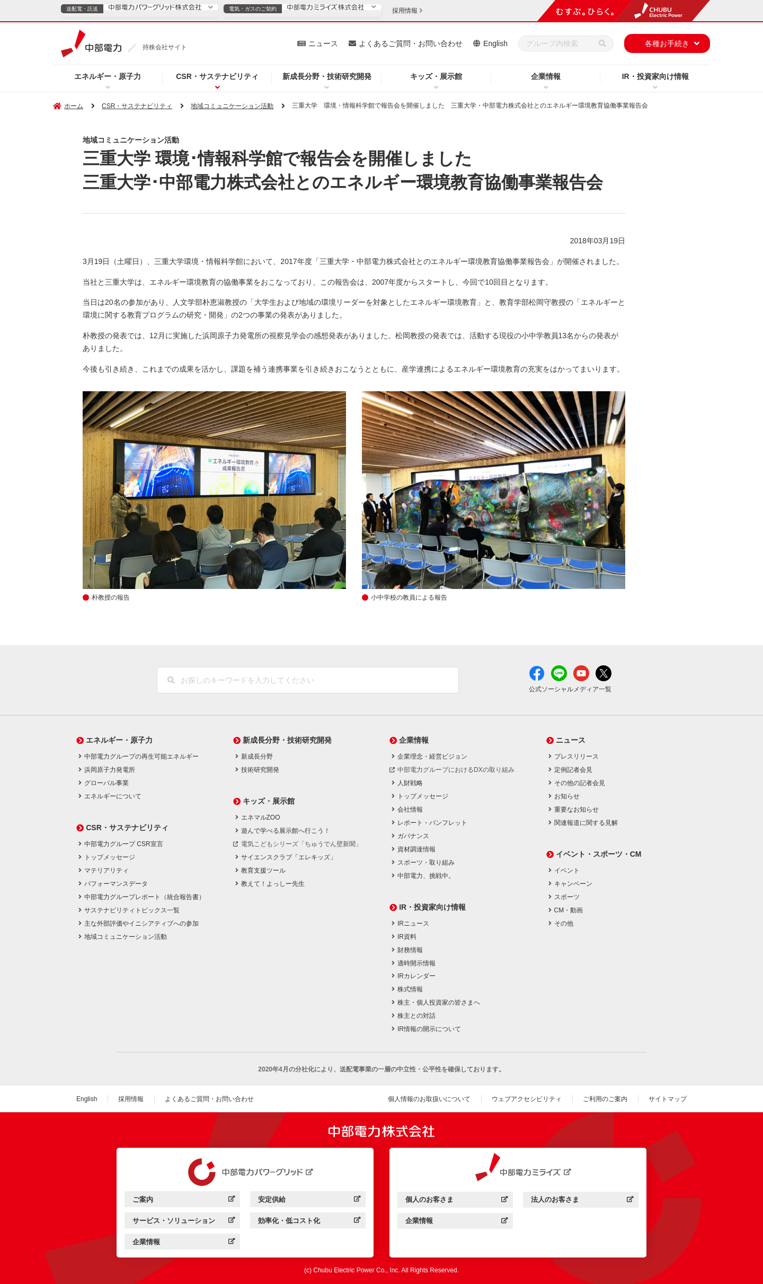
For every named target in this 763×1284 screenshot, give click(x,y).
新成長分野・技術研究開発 (326, 76)
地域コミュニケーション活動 (232, 106)
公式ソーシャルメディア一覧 (570, 689)
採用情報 (131, 1099)
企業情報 (546, 76)
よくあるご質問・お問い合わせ (411, 43)
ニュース (323, 43)
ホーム (73, 106)
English (495, 43)
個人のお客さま (456, 1201)
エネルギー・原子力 (107, 76)
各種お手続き (667, 43)
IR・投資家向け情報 (655, 76)
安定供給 (309, 1201)
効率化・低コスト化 (309, 1222)
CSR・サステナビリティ (217, 76)
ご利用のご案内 (605, 1099)
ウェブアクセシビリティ (527, 1099)
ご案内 (183, 1201)
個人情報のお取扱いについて (429, 1099)
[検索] (602, 43)
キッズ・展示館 (436, 76)
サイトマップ (668, 1099)
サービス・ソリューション (183, 1222)
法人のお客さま (582, 1201)
